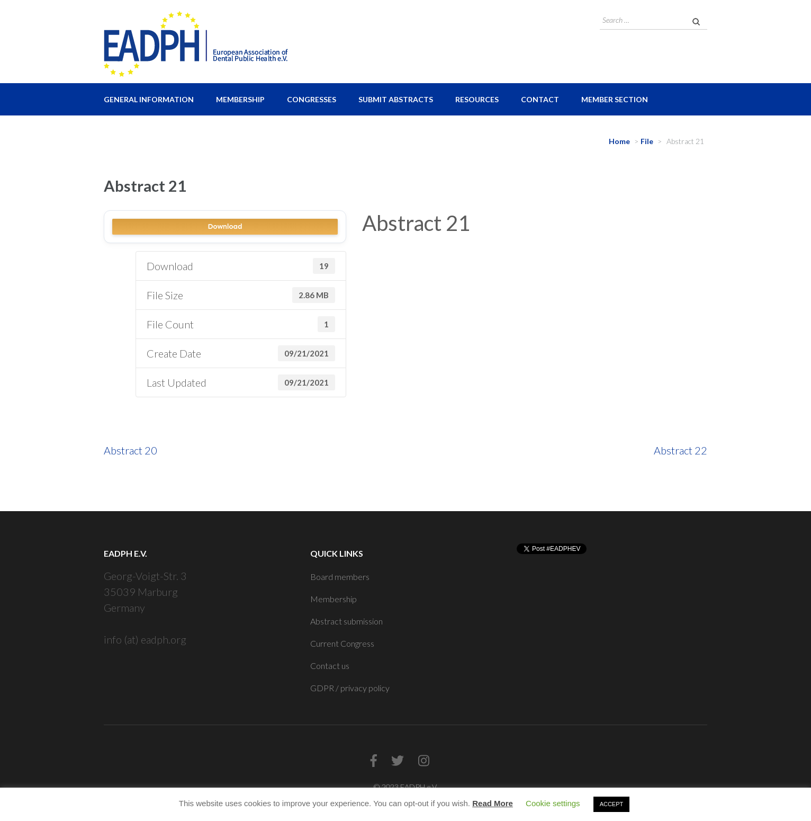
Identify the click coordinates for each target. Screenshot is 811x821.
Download (225, 226)
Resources (477, 99)
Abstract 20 (130, 450)
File (647, 141)
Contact (540, 99)
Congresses (311, 99)
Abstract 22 (680, 450)
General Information (149, 99)
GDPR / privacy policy (350, 688)
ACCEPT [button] (612, 804)
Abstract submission (346, 621)
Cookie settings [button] (553, 803)
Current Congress (342, 643)
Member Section (614, 99)
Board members (340, 577)
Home (619, 141)
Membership (240, 99)
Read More (492, 803)
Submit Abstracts (395, 99)
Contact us (329, 666)
